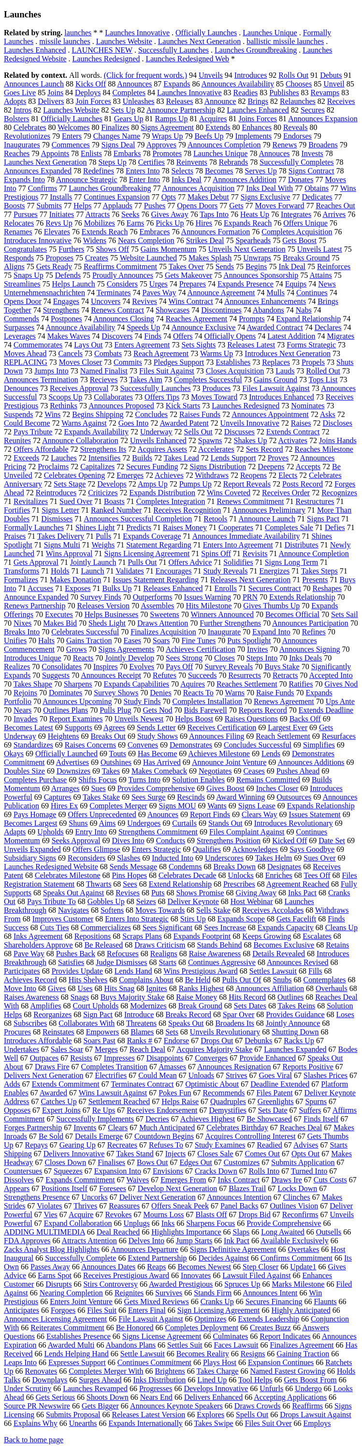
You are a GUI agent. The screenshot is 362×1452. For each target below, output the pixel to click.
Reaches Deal (301, 1127)
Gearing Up (77, 1145)
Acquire (81, 1214)
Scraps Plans (141, 936)
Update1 (303, 1267)
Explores (210, 1414)
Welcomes (73, 127)
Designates (284, 867)
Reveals (295, 127)
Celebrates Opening (74, 475)
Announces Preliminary (268, 510)
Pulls (103, 536)
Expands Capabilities (137, 684)
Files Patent (274, 1093)
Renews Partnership (35, 606)
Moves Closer (80, 362)
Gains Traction (89, 640)
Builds (142, 458)
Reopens (253, 475)
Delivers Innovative (74, 1154)
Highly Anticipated (300, 1310)
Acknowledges (255, 849)
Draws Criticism (159, 945)
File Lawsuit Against (150, 1319)
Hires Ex (64, 806)
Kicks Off (90, 84)
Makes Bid (60, 623)
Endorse (176, 1040)
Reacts (83, 658)
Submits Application (302, 1162)
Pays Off (179, 666)
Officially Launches (206, 33)
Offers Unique (305, 223)
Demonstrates (191, 745)
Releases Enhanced (173, 588)
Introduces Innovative (38, 240)
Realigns (163, 953)
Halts (46, 640)
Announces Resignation (234, 1067)
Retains (337, 945)
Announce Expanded (36, 597)
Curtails (184, 823)
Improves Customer (63, 919)
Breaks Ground (306, 258)
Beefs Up (209, 136)
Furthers (71, 249)
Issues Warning (207, 597)
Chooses (299, 84)
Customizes (242, 1162)
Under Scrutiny (27, 1388)
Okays (14, 753)
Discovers (116, 336)
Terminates (114, 292)
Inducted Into (172, 858)
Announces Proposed (121, 406)
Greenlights (276, 1101)
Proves (278, 458)
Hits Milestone (209, 606)
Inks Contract (239, 1180)
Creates (96, 258)
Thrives (85, 1206)
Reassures (124, 1206)
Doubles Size (24, 771)
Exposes (77, 588)
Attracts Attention (89, 1240)
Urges (158, 284)
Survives (168, 1293)
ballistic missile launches (285, 41)
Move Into (20, 988)
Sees (130, 884)
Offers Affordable (41, 449)
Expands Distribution (162, 493)
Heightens (63, 736)
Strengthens (61, 310)
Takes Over (186, 266)
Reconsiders (86, 858)
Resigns (253, 1354)
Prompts (251, 319)
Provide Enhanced (267, 1058)
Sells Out (198, 432)
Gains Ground (275, 379)
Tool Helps (255, 1380)
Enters (72, 136)
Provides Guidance (295, 1014)
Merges (106, 1049)
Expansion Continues (281, 1362)
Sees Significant (168, 927)
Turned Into (309, 1171)
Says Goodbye (312, 849)
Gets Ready (54, 266)
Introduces (250, 75)
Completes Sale (289, 527)
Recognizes (339, 493)
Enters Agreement (142, 345)
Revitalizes (31, 501)
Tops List (323, 379)
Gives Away (169, 214)
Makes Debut (208, 197)
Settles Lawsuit (273, 971)
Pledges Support (179, 362)
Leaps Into (20, 1362)
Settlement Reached (119, 1101)
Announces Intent (270, 1293)
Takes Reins (297, 1006)
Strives (236, 1075)
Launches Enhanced (35, 50)
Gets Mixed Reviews (156, 1301)
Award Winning (240, 797)
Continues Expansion (116, 197)
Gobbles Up (106, 901)
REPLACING (25, 362)
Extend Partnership (157, 1258)
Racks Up (299, 1040)
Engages (66, 301)
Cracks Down (216, 1171)
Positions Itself (64, 1188)
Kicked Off (289, 840)
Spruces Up (242, 1284)
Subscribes (30, 1023)
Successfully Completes (296, 162)
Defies (335, 527)
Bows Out (152, 1162)
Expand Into (271, 632)
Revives (144, 301)
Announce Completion (314, 553)
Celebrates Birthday (237, 1127)
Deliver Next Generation (157, 1197)
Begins (256, 266)
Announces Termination (41, 379)
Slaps (241, 1232)
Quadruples (228, 1101)
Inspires (105, 666)
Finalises (111, 1162)
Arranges (65, 788)
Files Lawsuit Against (276, 388)
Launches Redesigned (106, 59)
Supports (78, 727)
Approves (161, 145)
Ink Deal (292, 266)
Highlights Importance (186, 1232)
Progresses (155, 1388)
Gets (236, 205)
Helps (82, 205)
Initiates (61, 214)
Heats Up (254, 214)
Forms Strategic (311, 345)
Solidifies (238, 562)
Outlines (290, 997)
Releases (179, 101)
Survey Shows (116, 693)
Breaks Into (22, 632)
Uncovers (105, 301)
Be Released (104, 945)
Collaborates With (86, 1023)
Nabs (304, 310)
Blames (142, 1032)
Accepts (308, 466)
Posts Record (302, 484)
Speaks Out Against (73, 893)
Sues (98, 788)
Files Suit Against (166, 371)
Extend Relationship (180, 884)
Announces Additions (310, 762)
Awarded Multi (71, 1345)
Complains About (146, 980)
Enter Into (144, 179)
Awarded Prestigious (181, 1284)
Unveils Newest (138, 719)
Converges (211, 1058)
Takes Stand (135, 1154)
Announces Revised (298, 962)
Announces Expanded (38, 171)
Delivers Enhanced (213, 1397)
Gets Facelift (296, 919)
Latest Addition (291, 336)
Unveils (211, 75)
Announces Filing (216, 736)
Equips (295, 284)
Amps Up (153, 484)
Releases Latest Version (149, 1414)
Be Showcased (269, 1119)
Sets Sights (199, 345)
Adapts (15, 832)
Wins (52, 414)
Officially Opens (230, 336)
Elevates (57, 232)
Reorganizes (52, 1014)
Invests (312, 153)
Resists (81, 1058)
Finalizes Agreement (302, 1345)
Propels (313, 362)
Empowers (102, 1032)
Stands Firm (213, 1293)
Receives (341, 101)
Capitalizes (97, 466)
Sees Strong (184, 658)
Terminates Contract (142, 1084)
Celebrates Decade (187, 875)
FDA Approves (27, 1240)
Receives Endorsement (162, 1110)
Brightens (170, 1371)
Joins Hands (338, 440)
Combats (108, 353)
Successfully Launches (173, 50)
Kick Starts (183, 406)
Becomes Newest (204, 1267)
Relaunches (298, 101)
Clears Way (259, 814)
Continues (312, 292)
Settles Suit (184, 1345)
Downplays (49, 1380)
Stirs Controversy (110, 1284)
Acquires (213, 119)
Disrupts (58, 1284)
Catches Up (58, 1101)
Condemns (185, 867)
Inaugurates (22, 145)
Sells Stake (213, 910)
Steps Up (112, 162)
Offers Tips (162, 397)
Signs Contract (311, 171)
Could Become (27, 423)
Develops (111, 484)
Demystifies (227, 1110)
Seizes (146, 901)
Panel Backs (239, 1206)
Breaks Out (108, 736)
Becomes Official (292, 614)
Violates (49, 1206)
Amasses (172, 1067)
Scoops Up (65, 397)
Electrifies (111, 1075)
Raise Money (196, 997)
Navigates (73, 910)
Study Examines (220, 1145)
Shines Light (95, 527)
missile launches (64, 41)
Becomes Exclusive (283, 945)
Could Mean (157, 1075)
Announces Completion (224, 145)
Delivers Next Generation (43, 1075)
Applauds (117, 205)
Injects (175, 1154)
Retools (215, 519)
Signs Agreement (167, 127)
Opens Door (23, 301)
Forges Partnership (33, 1127)
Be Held (198, 980)
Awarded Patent (183, 423)
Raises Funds (199, 414)
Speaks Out (185, 1023)
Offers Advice (190, 562)
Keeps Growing (266, 936)
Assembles (157, 606)
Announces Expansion (323, 119)
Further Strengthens (230, 623)
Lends (270, 753)
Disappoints (164, 1058)
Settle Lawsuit (142, 1354)
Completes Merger (118, 806)
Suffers (310, 1110)
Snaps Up (28, 275)
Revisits (255, 553)
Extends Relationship (302, 597)
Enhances (257, 127)
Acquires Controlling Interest (250, 1136)
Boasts (114, 501)
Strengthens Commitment (158, 832)
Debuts (331, 75)
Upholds (50, 832)
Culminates (230, 1336)
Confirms (42, 188)
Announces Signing (309, 649)
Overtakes (303, 1249)
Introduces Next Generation (288, 353)
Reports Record (263, 710)
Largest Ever (287, 727)
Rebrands (233, 162)
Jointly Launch (93, 562)
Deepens (271, 466)
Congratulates (25, 249)
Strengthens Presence (37, 1197)
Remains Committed (268, 780)
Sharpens (78, 684)
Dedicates (317, 197)
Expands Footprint (202, 936)
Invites (257, 649)
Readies (245, 92)
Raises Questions (251, 719)
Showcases (172, 310)
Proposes (59, 258)
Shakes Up (250, 440)
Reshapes (327, 588)
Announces (134, 84)
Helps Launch (73, 284)
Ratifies (301, 684)
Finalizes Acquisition (163, 632)
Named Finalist (104, 371)
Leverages (20, 336)
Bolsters (16, 119)
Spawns (210, 440)
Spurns (315, 1101)
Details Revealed (278, 953)
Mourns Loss (164, 1214)
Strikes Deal (205, 240)
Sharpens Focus (210, 1223)
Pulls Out (142, 562)
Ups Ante (340, 701)
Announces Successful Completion (138, 519)
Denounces (21, 388)
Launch (92, 571)
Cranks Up (217, 1301)
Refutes (164, 675)
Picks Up (170, 223)
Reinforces (333, 266)
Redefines (98, 171)
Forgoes (63, 1310)
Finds (152, 336)
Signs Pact (323, 519)
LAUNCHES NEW (102, 50)
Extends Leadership (268, 1319)
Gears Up (129, 119)
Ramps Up (171, 119)
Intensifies (104, 458)
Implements (253, 136)
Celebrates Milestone (68, 875)
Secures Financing (274, 1301)
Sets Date (273, 1110)
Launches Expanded (295, 1049)
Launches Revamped (95, 1388)
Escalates (317, 936)
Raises (301, 423)
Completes (128, 92)
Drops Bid (255, 1214)
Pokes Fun (175, 1093)
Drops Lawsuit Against (315, 1414)
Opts (168, 197)
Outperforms (153, 597)
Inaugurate (224, 632)
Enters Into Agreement (238, 545)
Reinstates (58, 1032)
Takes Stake (101, 797)
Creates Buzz (270, 1327)
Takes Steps (319, 571)
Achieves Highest (207, 1119)
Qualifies (206, 849)
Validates (130, 571)
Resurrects (244, 675)
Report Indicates (285, 1336)
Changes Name (116, 136)
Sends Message (133, 867)
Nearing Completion (71, 1293)
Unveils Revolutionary (225, 1032)
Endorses (297, 136)
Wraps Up (167, 136)
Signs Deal (118, 145)
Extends (218, 127)
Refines (314, 632)
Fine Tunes (199, 640)
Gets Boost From (310, 1380)
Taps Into (214, 214)
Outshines (116, 762)
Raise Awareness (215, 953)
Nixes (22, 623)
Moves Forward (279, 205)
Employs (317, 1423)
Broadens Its (234, 1023)
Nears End (156, 1397)
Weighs (103, 545)
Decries (157, 1119)
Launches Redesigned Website (51, 867)
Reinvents (191, 162)
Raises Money (185, 527)
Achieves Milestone (219, 753)
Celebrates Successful (85, 632)
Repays (36, 1145)
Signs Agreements (127, 649)
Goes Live (20, 92)
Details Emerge (99, 1136)
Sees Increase (225, 927)
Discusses (239, 432)
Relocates (19, 223)
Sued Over (75, 501)
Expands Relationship (321, 806)
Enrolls (226, 588)
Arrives (334, 214)
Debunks (258, 1040)
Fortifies (17, 510)
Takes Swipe (213, 1423)
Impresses (119, 1058)
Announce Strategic (86, 179)
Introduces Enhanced (281, 397)
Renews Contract (117, 310)
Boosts (14, 205)
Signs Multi (62, 545)
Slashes (128, 858)
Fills (315, 971)
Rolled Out (323, 371)
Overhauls (332, 988)
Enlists (91, 153)
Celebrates (30, 127)
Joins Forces (257, 119)
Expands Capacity (286, 927)
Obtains (316, 188)
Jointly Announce (293, 1023)
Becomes (219, 171)
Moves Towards (160, 910)
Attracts (97, 214)
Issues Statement (315, 814)
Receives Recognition (187, 510)
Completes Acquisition (296, 232)
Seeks (130, 214)
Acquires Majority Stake (214, 1049)
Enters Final (147, 1310)
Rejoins (25, 693)
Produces (217, 388)
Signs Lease (256, 806)
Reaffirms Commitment (120, 266)
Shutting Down (295, 1032)
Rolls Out (293, 75)
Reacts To (198, 693)
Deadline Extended (279, 1084)
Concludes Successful (257, 745)
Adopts (15, 101)
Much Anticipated (167, 1127)
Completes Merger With (106, 1371)
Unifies (15, 640)
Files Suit (101, 1310)
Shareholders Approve (38, 945)
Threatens (141, 1023)
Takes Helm (273, 858)
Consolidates (62, 666)
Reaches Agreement (197, 319)
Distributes (302, 545)
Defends (68, 275)
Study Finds (142, 701)
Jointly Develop (129, 658)
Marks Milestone (298, 1284)
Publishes (284, 92)
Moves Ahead (25, 353)
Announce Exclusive (203, 327)
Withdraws (212, 475)
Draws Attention (162, 623)
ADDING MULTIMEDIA (44, 1232)
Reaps (156, 1267)
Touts (117, 753)
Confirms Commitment (297, 1258)
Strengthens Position (229, 840)
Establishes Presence (78, 1336)
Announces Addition (244, 179)
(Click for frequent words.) (145, 75)
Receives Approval (79, 388)
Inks (168, 1223)
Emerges (130, 475)
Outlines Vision (294, 1206)
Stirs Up (193, 919)
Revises (128, 893)
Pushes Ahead (297, 771)
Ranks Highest (201, 988)
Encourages (174, 571)
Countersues (23, 1171)
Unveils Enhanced (158, 440)
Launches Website (124, 41)
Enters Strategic (156, 849)
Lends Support (233, 458)
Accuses (40, 588)
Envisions (168, 1171)
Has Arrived (162, 762)
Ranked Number (116, 510)
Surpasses (19, 327)
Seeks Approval (76, 840)
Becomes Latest (28, 727)
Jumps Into (51, 371)
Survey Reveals (228, 666)
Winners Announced (222, 614)
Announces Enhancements (265, 301)
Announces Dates (108, 1267)
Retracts (285, 675)
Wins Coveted (228, 493)
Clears (118, 1127)
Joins (55, 92)
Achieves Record (30, 980)
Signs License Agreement (162, 1336)
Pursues (26, 214)
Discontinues (221, 310)
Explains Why (36, 1423)
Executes (59, 614)
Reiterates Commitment (67, 1327)
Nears (22, 710)
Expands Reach (248, 223)
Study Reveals (225, 571)
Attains (320, 275)
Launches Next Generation (199, 41)
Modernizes (148, 1006)
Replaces (276, 362)
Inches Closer (277, 788)
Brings (257, 101)
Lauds (284, 371)
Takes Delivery (60, 536)
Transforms (21, 571)
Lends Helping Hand (76, 1354)
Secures (313, 110)
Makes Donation (75, 579)
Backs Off (305, 719)
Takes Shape (33, 684)
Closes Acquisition (235, 371)
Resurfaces (339, 736)
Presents (315, 579)
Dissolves (19, 1180)
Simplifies (319, 745)
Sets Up (123, 110)
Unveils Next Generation (247, 249)
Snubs (282, 980)
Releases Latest (251, 345)
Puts (158, 893)
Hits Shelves (88, 980)
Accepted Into (330, 675)
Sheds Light (107, 623)
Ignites (156, 988)
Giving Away (256, 893)
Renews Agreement (284, 701)
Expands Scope (241, 919)
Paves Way (159, 292)
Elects (287, 475)
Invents (84, 1127)
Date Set (332, 840)
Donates (300, 179)
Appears (16, 1188)
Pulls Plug (115, 710)
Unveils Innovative (249, 423)
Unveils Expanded (32, 849)
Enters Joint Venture (81, 1301)
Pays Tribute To (51, 901)
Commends (21, 319)
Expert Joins (61, 1110)
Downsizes (73, 771)
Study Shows (157, 736)
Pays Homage (35, 814)
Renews (285, 145)
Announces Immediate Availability (246, 536)
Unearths (83, 1423)
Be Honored (135, 1327)
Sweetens (164, 614)
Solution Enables (198, 780)
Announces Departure (144, 1249)
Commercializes (106, 927)
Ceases (253, 771)
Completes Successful (208, 379)
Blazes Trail (247, 1188)
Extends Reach (105, 232)
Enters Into (143, 171)
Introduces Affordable (38, 1040)
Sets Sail (344, 614)
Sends (225, 266)
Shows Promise (200, 893)
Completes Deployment (202, 1327)
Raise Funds (275, 693)
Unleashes (139, 101)
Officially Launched (66, 753)
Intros (22, 110)
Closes (224, 658)
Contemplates (325, 980)
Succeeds (202, 675)
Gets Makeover (188, 275)
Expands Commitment (80, 1180)
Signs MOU (177, 806)
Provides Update (77, 971)
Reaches (16, 153)
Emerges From (183, 1180)
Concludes (151, 414)
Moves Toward (214, 397)
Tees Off (317, 875)
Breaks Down (234, 867)
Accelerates (216, 449)
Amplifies (45, 1006)
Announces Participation (310, 623)
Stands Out (225, 823)
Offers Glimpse (96, 849)
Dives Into (128, 840)
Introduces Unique (32, 658)
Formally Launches (34, 527)
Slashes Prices (326, 1075)
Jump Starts (194, 1240)
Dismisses (56, 519)
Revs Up (58, 223)
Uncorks (94, 1197)
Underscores (224, 858)
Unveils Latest (319, 249)
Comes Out (262, 1154)
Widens (94, 240)
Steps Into (261, 658)
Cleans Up (341, 927)
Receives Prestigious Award (126, 1275)
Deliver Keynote (193, 901)
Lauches (63, 458)
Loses (345, 1014)
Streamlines (22, 284)
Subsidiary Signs (30, 858)
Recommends (224, 1093)
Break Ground (200, 1006)
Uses (84, 988)
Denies (160, 693)
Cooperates (235, 527)
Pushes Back (75, 953)
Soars (161, 640)
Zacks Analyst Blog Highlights (52, 1249)
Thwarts (98, 884)
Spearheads (253, 240)
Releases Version (103, 606)
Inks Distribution (159, 1380)
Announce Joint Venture (229, 762)
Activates (292, 440)
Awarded (53, 1093)
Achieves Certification (200, 649)
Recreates (122, 1145)
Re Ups (104, 1110)
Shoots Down (108, 1397)
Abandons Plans (131, 1345)
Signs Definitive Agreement (233, 1249)
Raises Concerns (90, 745)
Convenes (143, 745)
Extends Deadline (326, 710)
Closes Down (65, 1162)
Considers (122, 284)
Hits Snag (119, 988)
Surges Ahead (100, 1380)
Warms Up (216, 353)
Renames (18, 232)
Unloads (201, 1075)
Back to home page (33, 1440)
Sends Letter (156, 727)
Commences (71, 145)
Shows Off (112, 249)
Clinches (296, 1197)
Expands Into (24, 179)
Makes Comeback (159, 771)
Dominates (65, 693)
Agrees (114, 727)
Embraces (154, 232)
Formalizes (21, 579)
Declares (328, 327)
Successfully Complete (80, 1258)
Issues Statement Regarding (156, 579)
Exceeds (26, 458)
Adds (12, 1084)
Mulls (276, 292)
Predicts (138, 527)
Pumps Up (195, 484)
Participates (22, 971)
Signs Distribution (217, 466)
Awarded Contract (274, 327)
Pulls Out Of (241, 980)
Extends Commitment (66, 1084)
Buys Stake (281, 666)
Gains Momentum (169, 249)
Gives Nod (341, 684)
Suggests (56, 675)
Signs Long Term (292, 562)
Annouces (274, 153)
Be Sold (51, 1136)
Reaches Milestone (324, 449)
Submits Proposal (73, 1414)
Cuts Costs (330, 1180)
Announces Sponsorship (260, 275)
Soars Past (100, 1040)
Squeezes (68, 1171)
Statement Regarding (158, 545)
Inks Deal (187, 179)
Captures (58, 797)
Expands (176, 84)
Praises (15, 536)
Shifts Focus (97, 780)
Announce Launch (266, 519)
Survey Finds (100, 597)
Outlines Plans (65, 710)
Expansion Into (117, 1171)
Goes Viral (275, 1075)
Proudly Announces (122, 275)
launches (77, 33)
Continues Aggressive (222, 962)
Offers (183, 336)
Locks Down (297, 1188)
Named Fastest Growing (287, 1371)
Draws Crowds (257, 1406)
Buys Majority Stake (132, 997)
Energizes (274, 571)
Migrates (340, 336)
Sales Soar (67, 1049)
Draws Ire (286, 1180)
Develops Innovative (216, 1388)
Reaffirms (307, 1406)
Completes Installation (207, 701)
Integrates (296, 214)
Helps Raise (180, 1101)
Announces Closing (123, 319)
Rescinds (191, 797)
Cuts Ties (54, 927)
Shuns (78, 823)
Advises (306, 1145)
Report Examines (76, 719)
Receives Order (286, 493)
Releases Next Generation (250, 579)
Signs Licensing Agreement (146, 553)
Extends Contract (293, 432)
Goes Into (133, 423)
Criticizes (102, 493)
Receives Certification (222, 727)
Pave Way (29, 953)
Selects (182, 171)
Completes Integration (170, 501)
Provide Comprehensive (283, 1223)
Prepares (192, 284)
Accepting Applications (290, 1397)
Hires (203, 223)
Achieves (169, 475)
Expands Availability (96, 432)
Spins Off (216, 553)
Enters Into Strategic (137, 919)
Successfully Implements (94, 1119)
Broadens (322, 145)
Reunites (17, 440)
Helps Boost (194, 719)
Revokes (118, 1214)
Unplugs (137, 1223)
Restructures (315, 501)
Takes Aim (145, 379)
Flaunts (325, 1301)
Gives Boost (225, 788)
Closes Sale (215, 1154)
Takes (111, 771)
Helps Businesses (112, 614)
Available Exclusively (295, 1240)
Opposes (17, 1110)
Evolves (142, 666)
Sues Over (319, 858)
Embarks (127, 153)
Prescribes (239, 884)
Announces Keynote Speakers (176, 1406)
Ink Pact (236, 1240)
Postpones (66, 319)
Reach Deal (147, 1049)
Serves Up (261, 171)
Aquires (192, 684)
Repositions (92, 936)
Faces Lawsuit (236, 1345)
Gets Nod (158, 710)
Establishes (233, 362)
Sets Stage (70, 484)
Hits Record (247, 997)
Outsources (293, 797)
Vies (50, 1214)
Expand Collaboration (78, 1223)
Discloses (337, 423)
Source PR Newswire (37, 1406)
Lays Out (88, 345)
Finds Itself (321, 1119)
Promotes (167, 153)
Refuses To (166, 1145)
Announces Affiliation (269, 988)
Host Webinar (252, 901)
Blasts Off (211, 1214)
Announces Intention (239, 1197)
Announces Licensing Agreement (55, 1319)
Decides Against (224, 1258)
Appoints (55, 153)
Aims (107, 823)
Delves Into (146, 1240)
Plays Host (219, 1362)
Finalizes (115, 127)
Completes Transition (114, 1067)
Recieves (104, 379)
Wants (217, 806)
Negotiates (215, 771)
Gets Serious (55, 1397)
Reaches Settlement (247, 684)
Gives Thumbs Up (271, 606)
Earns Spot (55, 1275)
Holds (60, 571)
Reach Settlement (283, 736)
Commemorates (38, 345)
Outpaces (44, 1058)
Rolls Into (264, 1171)
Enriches (278, 875)
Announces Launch (34, 84)
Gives (57, 988)
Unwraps (257, 258)
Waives (138, 1180)
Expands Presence (245, 284)
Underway (156, 432)
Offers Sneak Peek (180, 1206)
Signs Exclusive (265, 197)
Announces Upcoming (77, 701)
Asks (327, 414)
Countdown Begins (164, 1136)
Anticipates (21, 1310)
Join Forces (93, 101)
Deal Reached (118, 1232)
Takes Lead (181, 458)
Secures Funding (152, 466)
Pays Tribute (33, 432)
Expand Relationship (308, 319)
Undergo (308, 1388)
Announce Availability (80, 327)
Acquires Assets (162, 449)
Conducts (170, 840)
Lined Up (212, 1380)
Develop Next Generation (177, 1188)
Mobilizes (99, 223)
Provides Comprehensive (156, 788)
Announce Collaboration (80, 440)
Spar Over (238, 1014)
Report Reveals (247, 484)
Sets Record (264, 449)
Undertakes (21, 1049)
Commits (128, 362)
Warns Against (83, 423)
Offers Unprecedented (102, 814)
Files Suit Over (268, 1423)
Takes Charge (217, 1371)
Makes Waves (68, 336)
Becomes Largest (30, 823)
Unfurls (271, 1388)
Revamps (325, 92)
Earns (135, 223)
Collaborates (113, 397)
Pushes (154, 205)
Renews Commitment (250, 501)
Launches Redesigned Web (187, 59)
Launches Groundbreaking (256, 50)
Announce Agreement (221, 292)
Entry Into (91, 832)
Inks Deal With (269, 188)
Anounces (162, 814)
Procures (17, 1032)
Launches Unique (270, 33)
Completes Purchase (35, 780)
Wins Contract (191, 301)
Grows (76, 649)
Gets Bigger (100, 1406)
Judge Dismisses (121, 962)
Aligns (14, 266)
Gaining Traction (302, 1354)
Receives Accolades (273, 910)
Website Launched (148, 258)
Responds (19, 258)
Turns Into (145, 780)
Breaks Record (188, 1014)
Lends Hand (133, 971)
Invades (26, 719)
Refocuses (123, 953)
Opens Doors (197, 205)
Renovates (41, 1371)
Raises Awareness (31, 997)
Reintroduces (56, 493)
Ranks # (139, 1040)
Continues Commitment (154, 1362)
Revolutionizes (27, 136)
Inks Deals (305, 658)
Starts (167, 962)
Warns (234, 693)
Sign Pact (98, 1014)
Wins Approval (69, 553)
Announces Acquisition (198, 188)
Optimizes (211, 1319)
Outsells (328, 1232)
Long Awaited (282, 1232)
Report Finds (210, 814)
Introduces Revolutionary (293, 823)
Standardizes (33, 745)
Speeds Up (143, 327)
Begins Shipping (97, 414)
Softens (112, 910)
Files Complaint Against (247, 832)
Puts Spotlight (249, 640)
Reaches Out (335, 205)
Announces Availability (238, 84)
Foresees (112, 1188)
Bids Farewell (205, 710)
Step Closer (260, 1267)
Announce (220, 101)
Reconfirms (300, 1214)
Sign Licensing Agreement (218, 1310)
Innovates (196, 1275)
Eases (132, 640)
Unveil (334, 84)
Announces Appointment (270, 414)
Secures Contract (274, 588)
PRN (250, 597)
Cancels (70, 353)
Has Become (157, 753)
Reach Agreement (160, 353)
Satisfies (71, 962)
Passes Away (50, 1267)
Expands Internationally (146, 1423)
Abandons (268, 310)
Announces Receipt (111, 675)
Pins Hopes (129, 875)
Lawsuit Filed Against (256, 1275)
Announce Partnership (181, 110)
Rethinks (63, 406)
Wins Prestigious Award (200, 971)
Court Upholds (95, 1006)
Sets (171, 1032)
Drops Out (217, 1040)
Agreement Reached (297, 884)
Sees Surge (148, 797)
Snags (80, 997)
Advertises (72, 762)
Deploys (88, 92)
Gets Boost (299, 240)
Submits (49, 205)
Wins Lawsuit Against (113, 1093)
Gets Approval (36, 562)
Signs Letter (60, 510)
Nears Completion (146, 240)
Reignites (129, 1293)
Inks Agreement (38, 936)
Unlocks (240, 875)
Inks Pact (302, 893)
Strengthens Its (103, 449)
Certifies (151, 162)
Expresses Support (77, 1362)
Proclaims (53, 466)
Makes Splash (210, 258)
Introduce (139, 1014)
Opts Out (305, 1154)
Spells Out (252, 1414)
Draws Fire (52, 1067)
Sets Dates (250, 1006)
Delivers (51, 101)
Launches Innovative (137, 33)
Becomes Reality (202, 1354)
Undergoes (143, 823)
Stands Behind (219, 945)
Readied (269, 1145)
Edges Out (196, 1162)
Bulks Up (117, 588)
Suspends (18, 414)
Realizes (17, 666)
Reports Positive (307, 1067)
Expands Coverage (152, 536)
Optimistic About (212, 1084)
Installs (61, 197)
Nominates (307, 406)
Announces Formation (215, 232)
